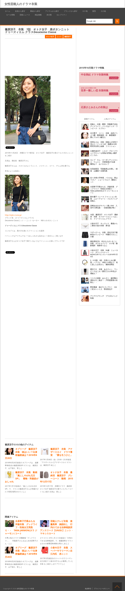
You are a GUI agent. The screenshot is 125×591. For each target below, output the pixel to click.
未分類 (49, 15)
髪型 (94, 11)
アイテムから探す (52, 11)
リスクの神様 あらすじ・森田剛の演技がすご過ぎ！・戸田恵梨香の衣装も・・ (104, 280)
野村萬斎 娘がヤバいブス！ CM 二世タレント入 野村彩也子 (104, 288)
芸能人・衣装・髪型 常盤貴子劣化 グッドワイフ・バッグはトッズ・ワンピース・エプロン (104, 126)
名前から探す (20, 11)
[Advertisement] (39, 57)
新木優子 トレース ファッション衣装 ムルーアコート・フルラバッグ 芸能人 (104, 199)
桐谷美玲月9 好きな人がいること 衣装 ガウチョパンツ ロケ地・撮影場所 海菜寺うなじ (104, 243)
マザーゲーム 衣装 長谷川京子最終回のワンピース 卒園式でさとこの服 (104, 234)
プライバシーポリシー (102, 588)
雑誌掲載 (38, 15)
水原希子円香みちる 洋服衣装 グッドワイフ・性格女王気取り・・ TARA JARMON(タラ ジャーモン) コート (104, 190)
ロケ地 (85, 11)
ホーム (7, 11)
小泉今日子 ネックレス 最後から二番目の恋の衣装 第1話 (104, 224)
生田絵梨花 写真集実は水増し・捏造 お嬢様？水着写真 (104, 170)
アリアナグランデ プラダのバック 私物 (104, 297)
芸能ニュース (25, 15)
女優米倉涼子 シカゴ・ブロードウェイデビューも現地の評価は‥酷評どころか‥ (104, 153)
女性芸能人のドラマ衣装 (21, 4)
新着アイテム (89, 119)
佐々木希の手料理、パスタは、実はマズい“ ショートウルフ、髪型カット (104, 180)
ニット (59, 36)
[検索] (98, 21)
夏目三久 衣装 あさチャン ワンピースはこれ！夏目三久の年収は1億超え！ (104, 271)
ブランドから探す (71, 11)
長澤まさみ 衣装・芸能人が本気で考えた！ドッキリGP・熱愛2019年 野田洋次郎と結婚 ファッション (104, 144)
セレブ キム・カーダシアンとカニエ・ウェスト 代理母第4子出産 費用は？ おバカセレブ (104, 162)
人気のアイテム (110, 119)
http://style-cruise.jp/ (13, 215)
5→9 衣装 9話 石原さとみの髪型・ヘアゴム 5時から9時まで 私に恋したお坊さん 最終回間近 (104, 262)
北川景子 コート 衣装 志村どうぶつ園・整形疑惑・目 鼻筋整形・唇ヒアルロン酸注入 (104, 135)
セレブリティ (62, 15)
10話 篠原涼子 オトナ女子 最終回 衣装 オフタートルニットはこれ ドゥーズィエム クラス (104, 216)
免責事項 (88, 588)
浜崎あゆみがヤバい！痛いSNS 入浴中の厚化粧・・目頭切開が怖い (103, 206)
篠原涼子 (67, 36)
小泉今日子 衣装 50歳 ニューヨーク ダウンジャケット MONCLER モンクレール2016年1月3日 (104, 253)
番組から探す (35, 11)
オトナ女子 (50, 36)
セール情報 (10, 15)
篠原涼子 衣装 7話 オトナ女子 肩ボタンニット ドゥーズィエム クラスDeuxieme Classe (38, 30)
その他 (103, 11)
